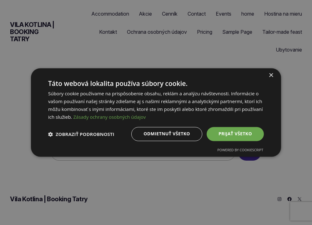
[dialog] (156, 112)
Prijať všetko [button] (235, 134)
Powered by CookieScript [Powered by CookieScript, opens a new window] (240, 150)
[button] (81, 134)
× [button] (271, 75)
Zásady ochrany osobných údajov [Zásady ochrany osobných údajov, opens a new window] (109, 117)
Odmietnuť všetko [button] (166, 134)
